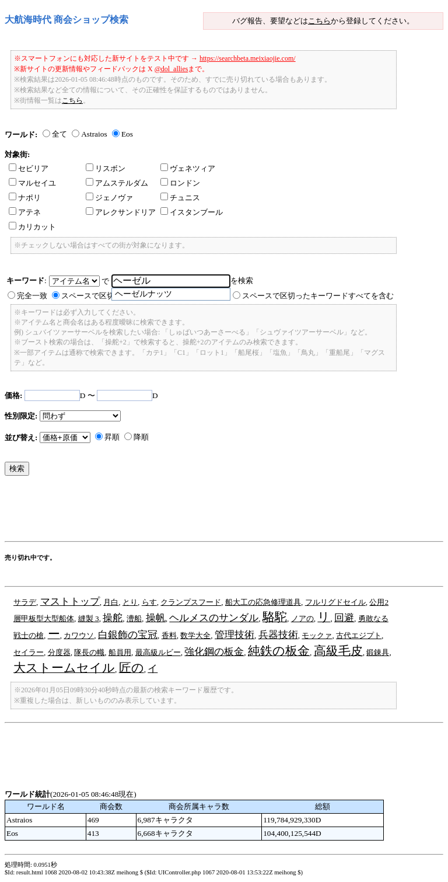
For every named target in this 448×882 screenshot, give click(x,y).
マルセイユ (32, 183)
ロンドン (180, 183)
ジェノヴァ (109, 197)
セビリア (28, 168)
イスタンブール (191, 212)
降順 (141, 437)
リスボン (105, 168)
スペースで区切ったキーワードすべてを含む (318, 295)
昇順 (112, 437)
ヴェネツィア (187, 168)
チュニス (180, 197)
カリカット (32, 226)
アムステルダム (117, 183)
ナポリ (25, 197)
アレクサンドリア (121, 212)
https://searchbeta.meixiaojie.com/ (248, 58)
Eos (127, 134)
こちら (319, 20)
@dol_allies (171, 69)
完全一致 (32, 295)
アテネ (25, 212)
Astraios (94, 134)
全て (59, 134)
